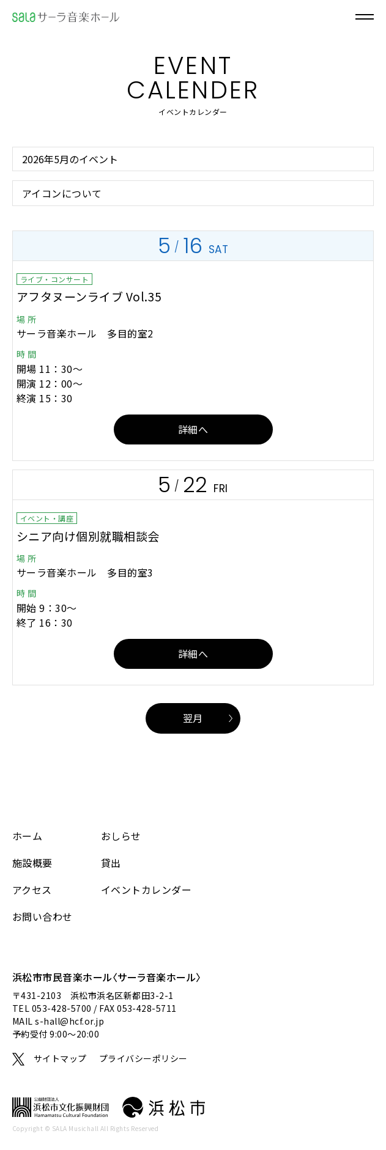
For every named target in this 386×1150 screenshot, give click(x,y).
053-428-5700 (62, 1008)
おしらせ (121, 835)
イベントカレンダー (146, 889)
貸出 (111, 862)
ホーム (27, 835)
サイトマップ (60, 1058)
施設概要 (32, 862)
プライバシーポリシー (143, 1058)
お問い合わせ (42, 916)
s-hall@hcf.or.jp (69, 1021)
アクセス (32, 889)
